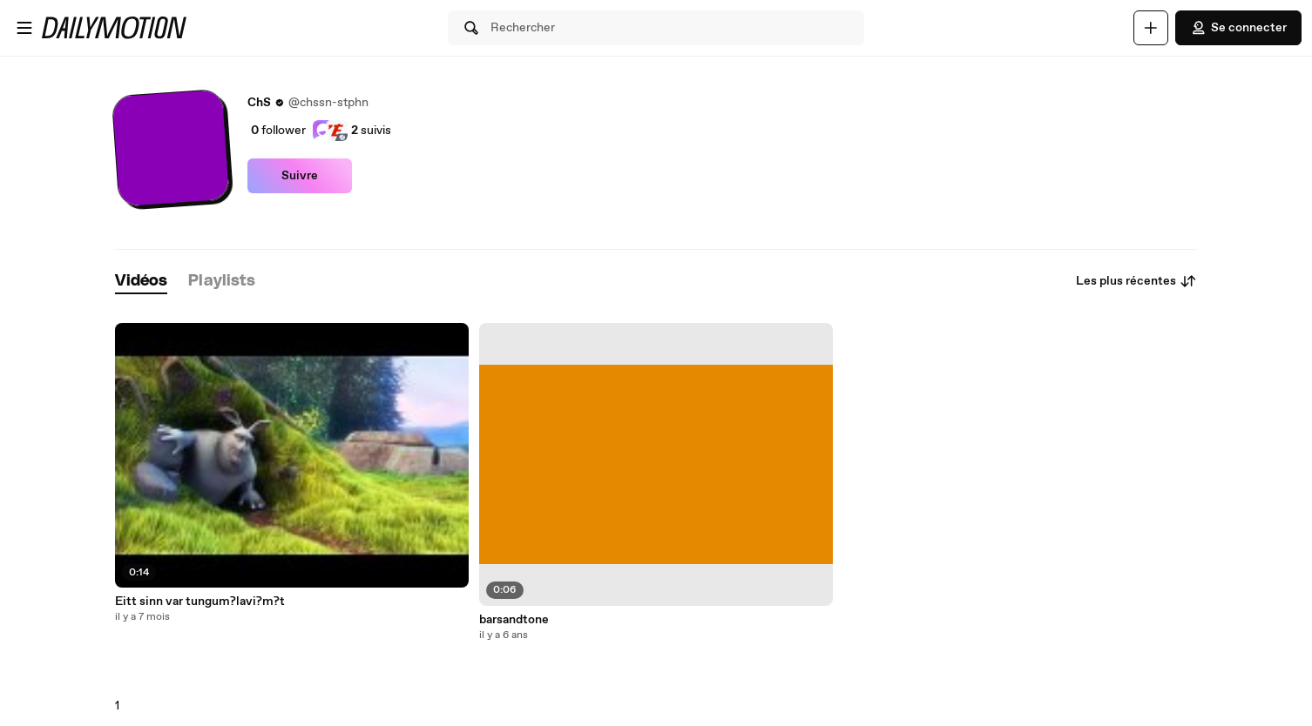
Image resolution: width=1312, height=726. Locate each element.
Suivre (299, 176)
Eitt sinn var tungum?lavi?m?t (200, 601)
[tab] (141, 281)
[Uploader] (1150, 27)
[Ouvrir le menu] (24, 27)
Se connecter (1238, 28)
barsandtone (514, 620)
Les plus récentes (1136, 281)
